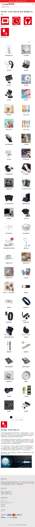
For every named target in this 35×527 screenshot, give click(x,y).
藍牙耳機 (9, 70)
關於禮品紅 (3, 504)
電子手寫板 (26, 218)
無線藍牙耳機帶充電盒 (9, 337)
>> (23, 417)
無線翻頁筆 (9, 351)
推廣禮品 (6, 493)
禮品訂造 (9, 491)
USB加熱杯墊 (26, 55)
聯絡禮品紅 (3, 506)
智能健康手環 (26, 307)
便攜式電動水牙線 (9, 55)
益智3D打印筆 (26, 114)
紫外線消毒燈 (26, 159)
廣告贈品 (10, 493)
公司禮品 (5, 491)
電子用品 (7, 7)
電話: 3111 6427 (4, 500)
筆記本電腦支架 (9, 233)
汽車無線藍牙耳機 (9, 174)
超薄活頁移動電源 (9, 366)
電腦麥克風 (26, 248)
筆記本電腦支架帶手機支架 (9, 248)
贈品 (10, 492)
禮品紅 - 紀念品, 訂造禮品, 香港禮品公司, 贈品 (17, 1)
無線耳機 (9, 411)
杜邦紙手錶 (26, 277)
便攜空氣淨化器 (9, 263)
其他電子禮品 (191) (4, 37)
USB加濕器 (26, 144)
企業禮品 (2, 493)
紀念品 (3, 7)
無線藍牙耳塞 (9, 381)
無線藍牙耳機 (9, 188)
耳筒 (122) (26, 26)
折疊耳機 (9, 396)
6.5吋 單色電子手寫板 (8, 203)
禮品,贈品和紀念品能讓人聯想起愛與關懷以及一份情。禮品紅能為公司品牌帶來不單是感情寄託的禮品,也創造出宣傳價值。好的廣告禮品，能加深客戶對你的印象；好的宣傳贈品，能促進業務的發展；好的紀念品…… (17, 483)
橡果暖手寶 (9, 114)
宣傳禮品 (6, 492)
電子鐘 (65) (14, 26)
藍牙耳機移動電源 (9, 144)
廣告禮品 (2, 492)
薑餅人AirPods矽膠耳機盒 (9, 292)
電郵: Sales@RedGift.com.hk (6, 502)
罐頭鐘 (26, 381)
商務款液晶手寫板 (26, 203)
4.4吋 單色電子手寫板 (26, 188)
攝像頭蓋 (9, 218)
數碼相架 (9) (3, 26)
